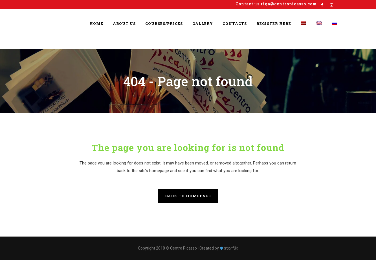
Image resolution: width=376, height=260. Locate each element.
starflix (231, 248)
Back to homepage (188, 195)
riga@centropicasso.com (289, 3)
